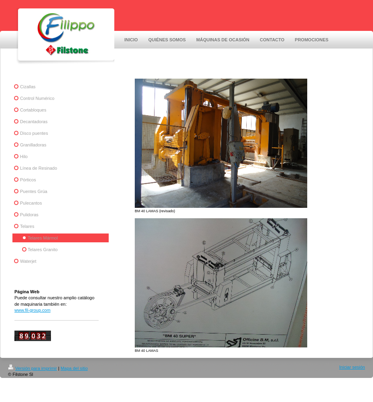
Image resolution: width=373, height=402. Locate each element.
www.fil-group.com (32, 310)
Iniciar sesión (352, 367)
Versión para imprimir (32, 368)
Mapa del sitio (74, 368)
